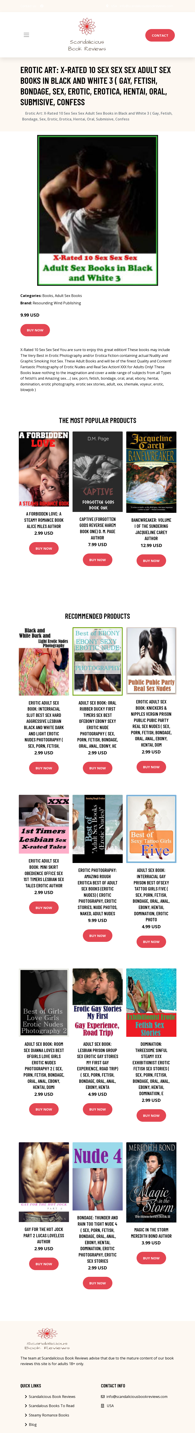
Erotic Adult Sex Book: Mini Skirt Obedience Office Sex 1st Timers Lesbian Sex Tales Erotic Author (44, 873)
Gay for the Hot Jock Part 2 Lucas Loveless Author (44, 1235)
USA (114, 6)
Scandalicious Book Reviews (52, 1396)
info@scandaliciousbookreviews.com (146, 6)
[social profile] (42, 6)
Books (47, 295)
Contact (160, 35)
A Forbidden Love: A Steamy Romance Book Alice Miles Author (44, 520)
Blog (33, 1424)
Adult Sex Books (68, 295)
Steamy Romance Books (49, 1415)
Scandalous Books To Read (51, 1405)
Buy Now (35, 330)
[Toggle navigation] (26, 35)
